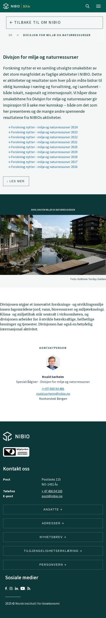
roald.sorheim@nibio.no (53, 394)
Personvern (53, 564)
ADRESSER (53, 523)
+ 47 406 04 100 (52, 491)
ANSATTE (53, 509)
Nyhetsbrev (53, 537)
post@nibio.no (52, 496)
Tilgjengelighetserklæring (53, 550)
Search (87, 6)
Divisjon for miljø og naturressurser (57, 35)
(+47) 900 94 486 (53, 389)
